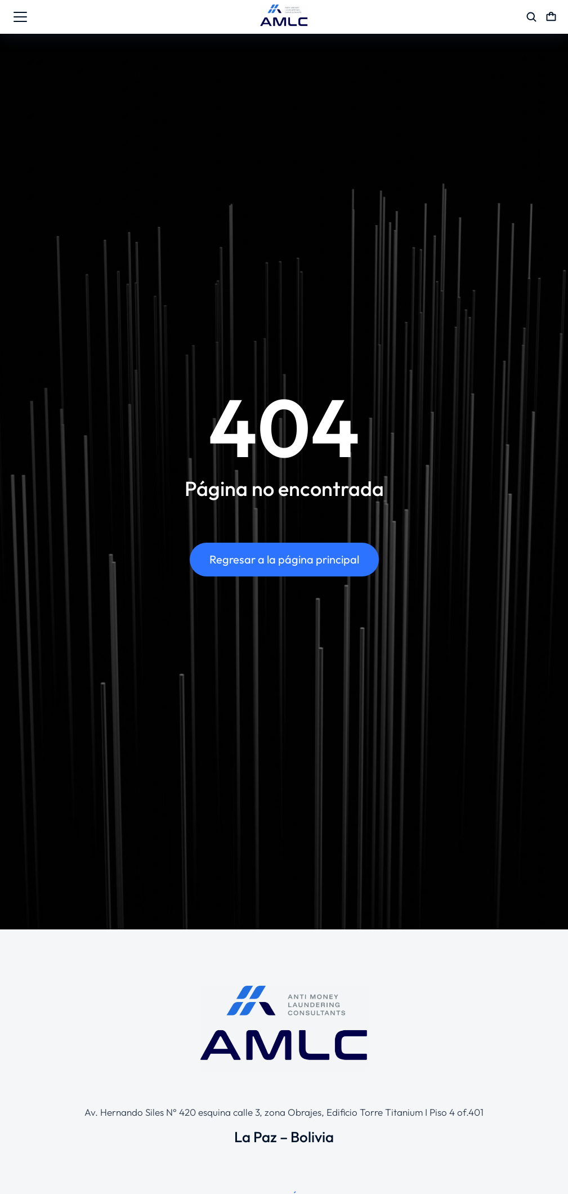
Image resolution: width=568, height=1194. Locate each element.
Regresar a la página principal (284, 559)
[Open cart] (551, 17)
